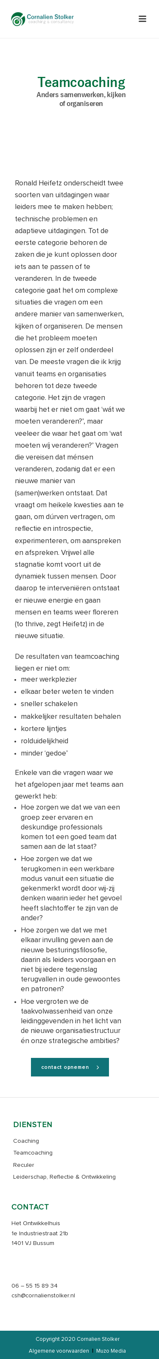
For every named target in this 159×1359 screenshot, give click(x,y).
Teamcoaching (33, 1153)
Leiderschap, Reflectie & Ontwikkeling (64, 1177)
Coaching (26, 1141)
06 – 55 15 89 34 (34, 1286)
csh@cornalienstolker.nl (43, 1296)
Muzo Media (111, 1351)
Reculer (23, 1165)
